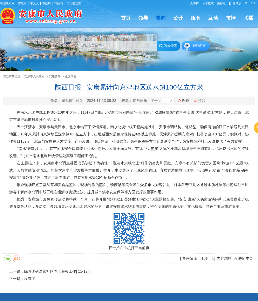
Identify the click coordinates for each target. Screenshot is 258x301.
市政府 (46, 3)
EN (253, 3)
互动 (213, 18)
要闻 (161, 18)
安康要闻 (55, 76)
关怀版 (221, 3)
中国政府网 (7, 3)
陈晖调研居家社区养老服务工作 (50, 271)
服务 (196, 18)
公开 (178, 18)
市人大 (34, 3)
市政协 (58, 3)
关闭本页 (245, 258)
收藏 (185, 101)
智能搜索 (168, 46)
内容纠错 (224, 258)
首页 (126, 18)
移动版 (235, 3)
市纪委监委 (74, 3)
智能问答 (199, 46)
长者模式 (208, 3)
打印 (199, 101)
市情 (231, 18)
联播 (248, 18)
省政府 (22, 3)
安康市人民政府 (34, 76)
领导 (143, 18)
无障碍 (194, 3)
